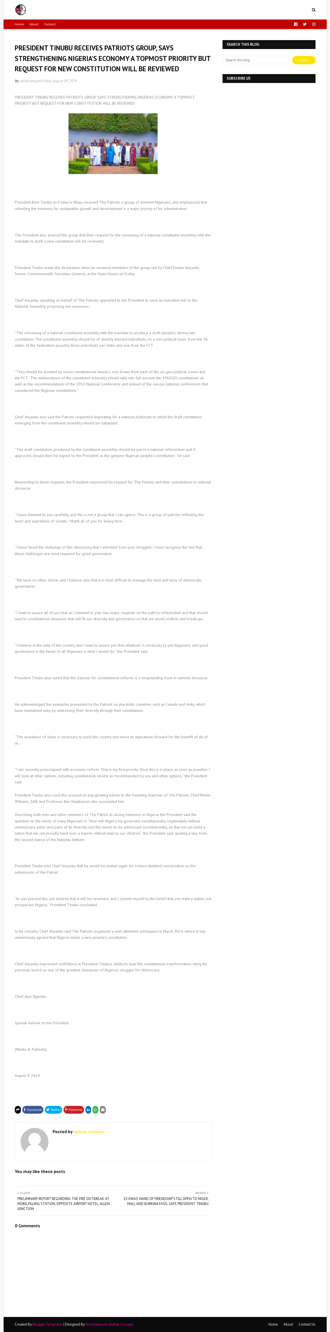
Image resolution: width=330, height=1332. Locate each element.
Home (19, 24)
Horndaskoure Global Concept (109, 1324)
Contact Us (307, 1324)
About (34, 24)
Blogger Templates (48, 1324)
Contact (50, 24)
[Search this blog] (256, 60)
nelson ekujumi (30, 81)
